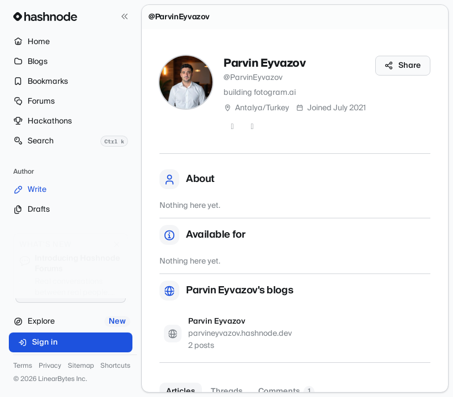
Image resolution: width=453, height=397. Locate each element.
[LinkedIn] (252, 127)
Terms (22, 366)
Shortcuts (115, 366)
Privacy (50, 366)
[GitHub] (232, 127)
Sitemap (81, 366)
